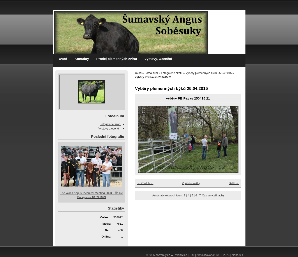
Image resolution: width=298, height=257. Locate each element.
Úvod (63, 59)
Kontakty (81, 59)
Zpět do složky (191, 183)
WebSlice (181, 255)
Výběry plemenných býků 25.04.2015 (209, 73)
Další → (234, 183)
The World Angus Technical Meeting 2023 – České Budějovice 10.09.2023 (91, 195)
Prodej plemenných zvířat (116, 59)
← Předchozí (145, 183)
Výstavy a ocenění (109, 128)
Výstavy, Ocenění (158, 59)
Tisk (191, 255)
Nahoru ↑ (237, 255)
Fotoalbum (151, 73)
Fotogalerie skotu (171, 73)
